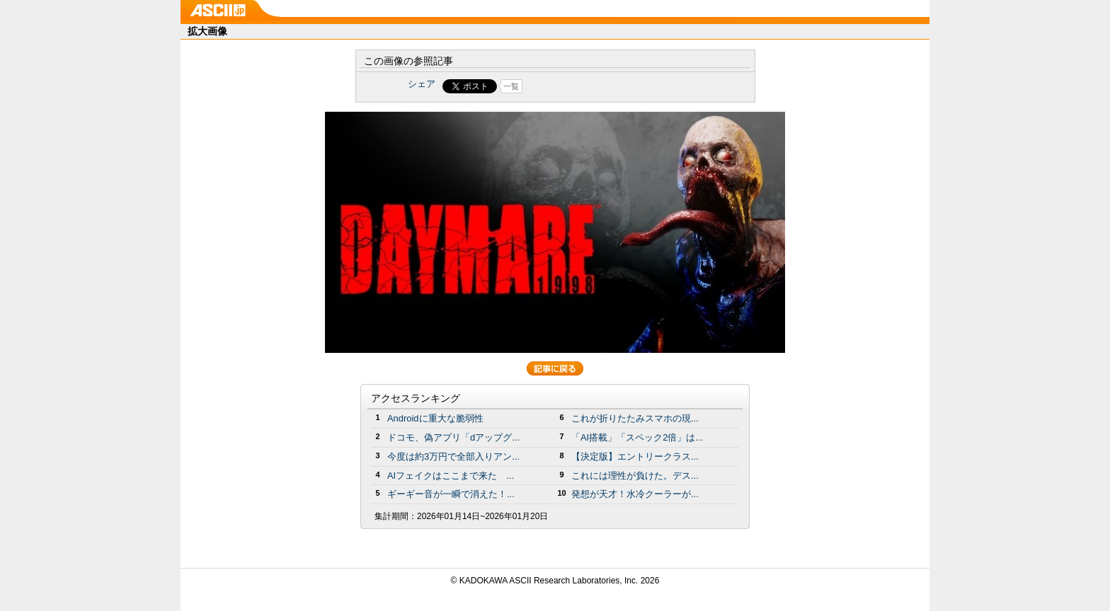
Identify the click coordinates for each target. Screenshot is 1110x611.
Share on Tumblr (607, 86)
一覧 (511, 86)
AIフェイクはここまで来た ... (450, 475)
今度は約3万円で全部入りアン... (453, 456)
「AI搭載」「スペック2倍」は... (637, 437)
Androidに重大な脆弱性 (435, 418)
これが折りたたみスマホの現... (635, 418)
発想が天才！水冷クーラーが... (635, 494)
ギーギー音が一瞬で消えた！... (451, 494)
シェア (421, 83)
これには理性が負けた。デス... (635, 475)
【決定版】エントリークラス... (635, 456)
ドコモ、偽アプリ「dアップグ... (453, 437)
